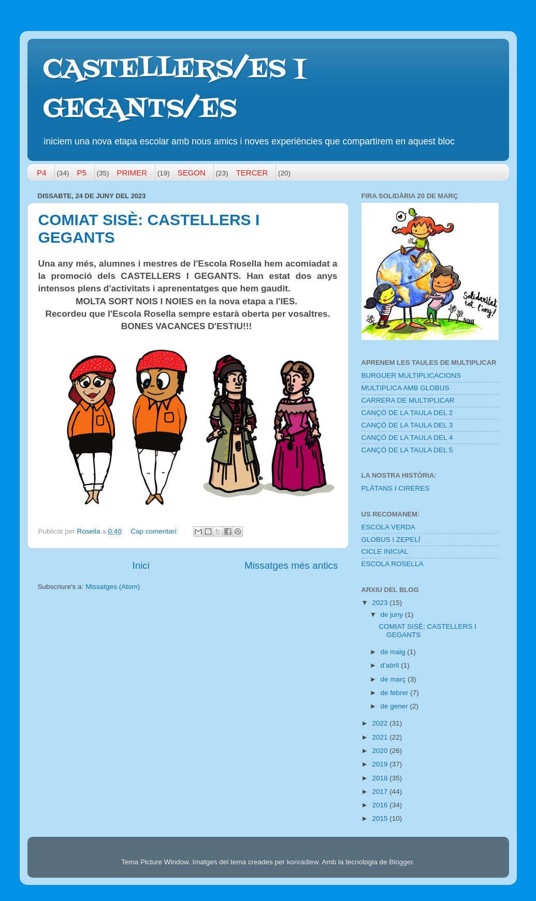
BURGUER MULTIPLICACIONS (411, 375)
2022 (380, 723)
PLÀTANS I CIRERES (395, 488)
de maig (394, 652)
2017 (380, 791)
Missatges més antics (291, 565)
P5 (81, 172)
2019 (380, 764)
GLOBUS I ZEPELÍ (391, 539)
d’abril (391, 665)
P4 (41, 172)
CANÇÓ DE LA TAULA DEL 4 (407, 437)
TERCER (252, 172)
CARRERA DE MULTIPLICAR (408, 400)
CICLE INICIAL (385, 551)
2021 (380, 737)
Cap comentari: (155, 531)
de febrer (396, 693)
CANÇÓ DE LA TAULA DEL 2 (407, 413)
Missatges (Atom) (112, 586)
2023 (380, 603)
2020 (380, 751)
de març (394, 679)
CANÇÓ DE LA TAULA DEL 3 (407, 425)
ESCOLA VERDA (388, 527)
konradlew (302, 862)
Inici (141, 565)
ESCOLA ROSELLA (392, 564)
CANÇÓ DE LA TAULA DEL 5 (407, 450)
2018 (380, 778)
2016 (380, 805)
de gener (395, 706)
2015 (380, 818)
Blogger (401, 862)
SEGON (192, 172)
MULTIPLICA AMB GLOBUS (405, 388)
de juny (393, 614)
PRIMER (132, 172)
